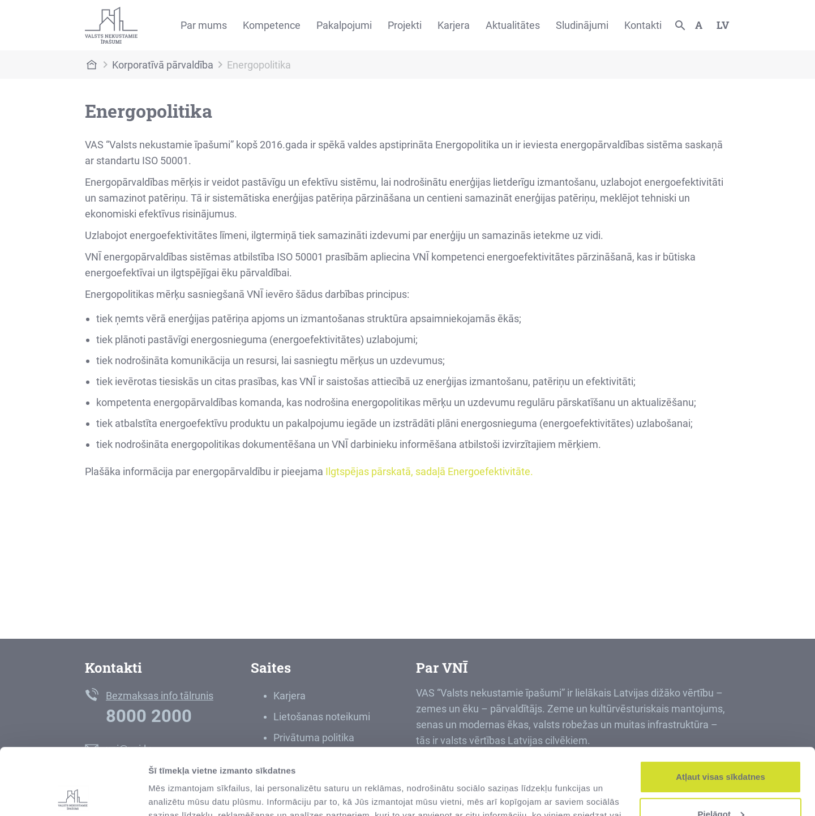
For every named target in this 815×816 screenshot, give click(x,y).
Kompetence (272, 25)
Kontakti (643, 25)
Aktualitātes (513, 25)
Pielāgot (721, 747)
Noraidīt (721, 784)
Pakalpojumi (344, 25)
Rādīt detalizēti (178, 793)
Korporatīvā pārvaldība (162, 65)
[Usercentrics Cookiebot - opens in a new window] (73, 793)
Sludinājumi (582, 25)
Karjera (453, 25)
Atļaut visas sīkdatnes (720, 710)
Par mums (204, 25)
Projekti (405, 25)
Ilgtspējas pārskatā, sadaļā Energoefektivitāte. (429, 471)
